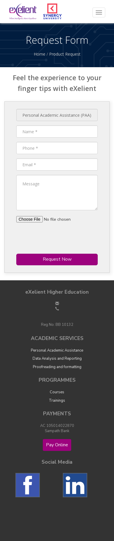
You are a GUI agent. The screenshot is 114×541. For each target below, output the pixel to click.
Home (39, 54)
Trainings (57, 400)
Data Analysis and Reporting (57, 358)
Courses (57, 392)
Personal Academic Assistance (57, 350)
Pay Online (57, 445)
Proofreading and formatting (57, 367)
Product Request (65, 54)
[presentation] (60, 238)
